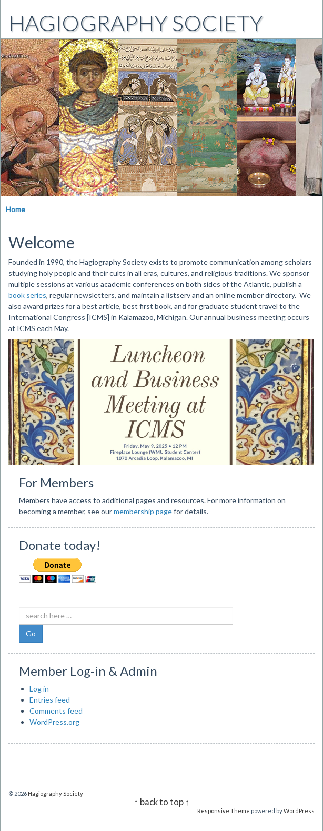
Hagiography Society (135, 22)
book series (27, 295)
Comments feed (56, 710)
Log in (39, 688)
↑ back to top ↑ (161, 802)
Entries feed (49, 699)
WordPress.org (54, 721)
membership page (143, 511)
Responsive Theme (223, 810)
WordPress (299, 810)
